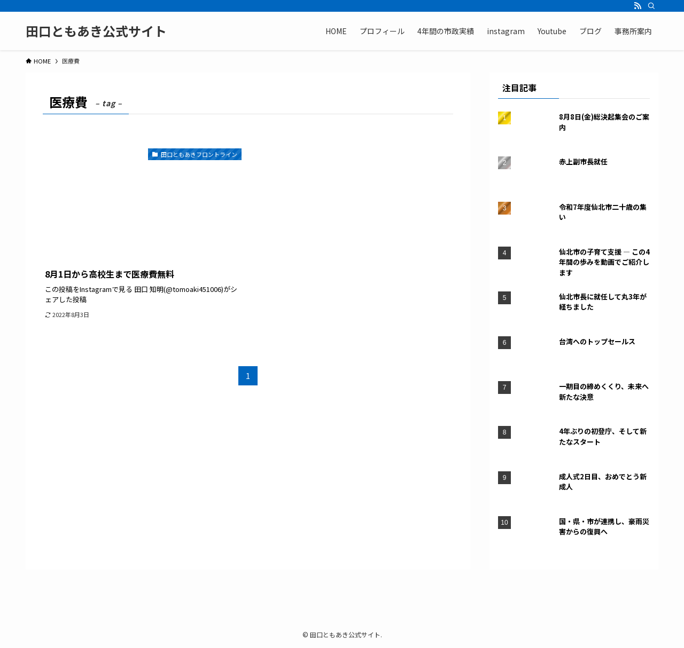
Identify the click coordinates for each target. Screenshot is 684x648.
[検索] (651, 6)
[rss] (637, 6)
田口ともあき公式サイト (96, 31)
